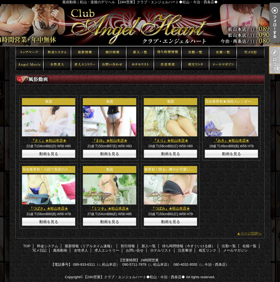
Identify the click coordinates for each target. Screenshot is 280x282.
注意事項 (167, 64)
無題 (48, 101)
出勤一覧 (195, 52)
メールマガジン (223, 64)
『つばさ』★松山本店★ (48, 208)
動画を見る (48, 154)
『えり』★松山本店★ (170, 141)
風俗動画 (29, 64)
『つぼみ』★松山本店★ (170, 208)
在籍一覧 (223, 52)
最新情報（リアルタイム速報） (85, 52)
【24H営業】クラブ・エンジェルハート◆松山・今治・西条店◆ (134, 277)
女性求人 (57, 64)
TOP (29, 52)
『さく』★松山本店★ (48, 141)
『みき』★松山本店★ (231, 141)
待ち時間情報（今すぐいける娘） (167, 52)
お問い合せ (112, 64)
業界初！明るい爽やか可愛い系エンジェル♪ (178, 169)
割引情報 (112, 52)
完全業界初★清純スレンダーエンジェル (237, 101)
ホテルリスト (140, 64)
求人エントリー (85, 64)
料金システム (57, 52)
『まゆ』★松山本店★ (109, 141)
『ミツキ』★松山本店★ (109, 208)
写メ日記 (250, 52)
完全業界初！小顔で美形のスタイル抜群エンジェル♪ (63, 169)
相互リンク (195, 64)
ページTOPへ (251, 233)
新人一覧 (140, 52)
